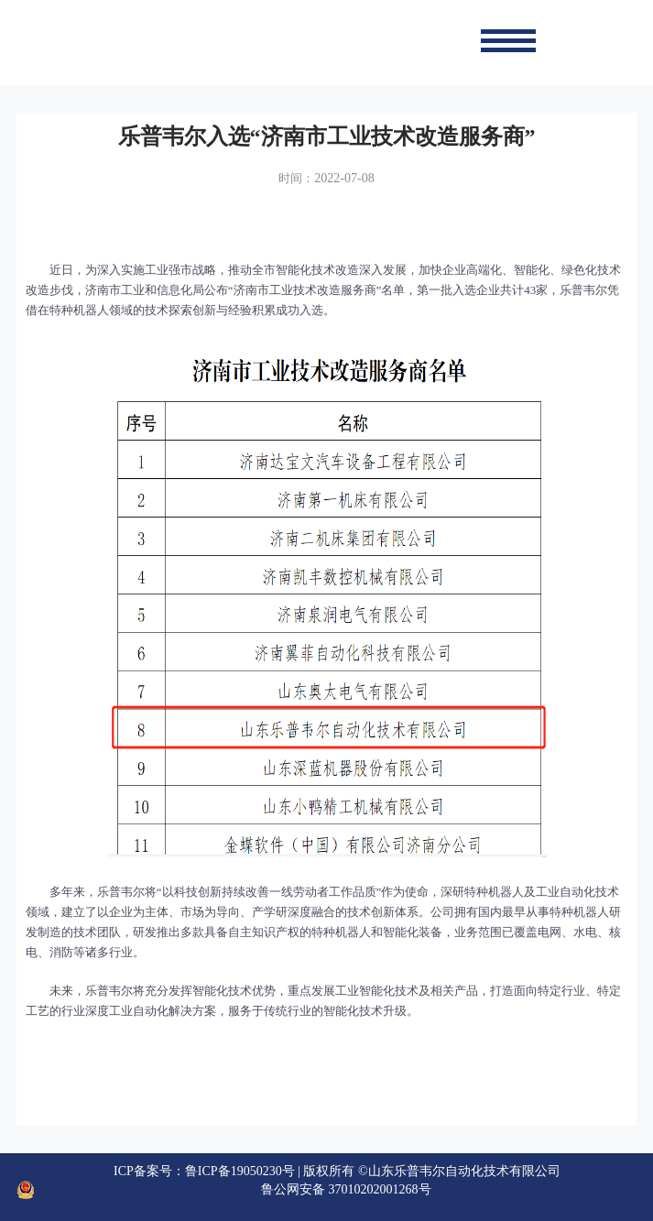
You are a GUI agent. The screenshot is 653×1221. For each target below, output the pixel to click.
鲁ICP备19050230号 (240, 1171)
